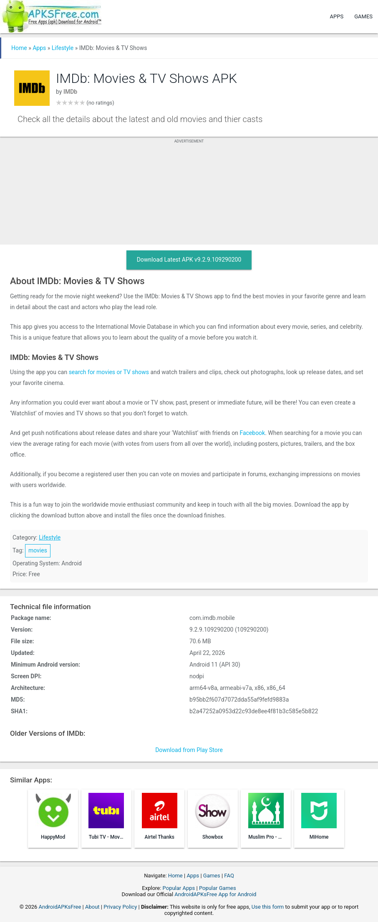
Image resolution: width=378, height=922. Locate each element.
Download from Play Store (189, 750)
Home (19, 48)
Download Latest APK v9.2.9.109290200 (189, 259)
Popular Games (217, 888)
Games (363, 16)
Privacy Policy (120, 907)
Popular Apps (179, 888)
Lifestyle (62, 48)
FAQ (229, 875)
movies (37, 550)
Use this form (268, 907)
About (92, 907)
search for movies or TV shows (109, 372)
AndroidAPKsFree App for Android (215, 894)
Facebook (252, 433)
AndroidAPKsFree (60, 907)
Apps (337, 16)
